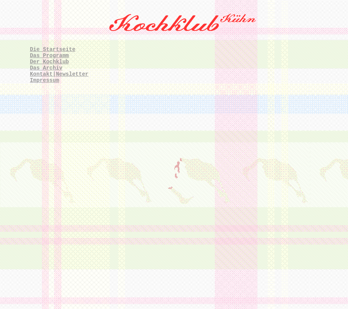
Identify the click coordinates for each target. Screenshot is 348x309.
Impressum (44, 80)
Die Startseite (52, 49)
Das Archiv (46, 68)
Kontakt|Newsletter (59, 74)
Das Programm (49, 56)
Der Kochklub (49, 62)
